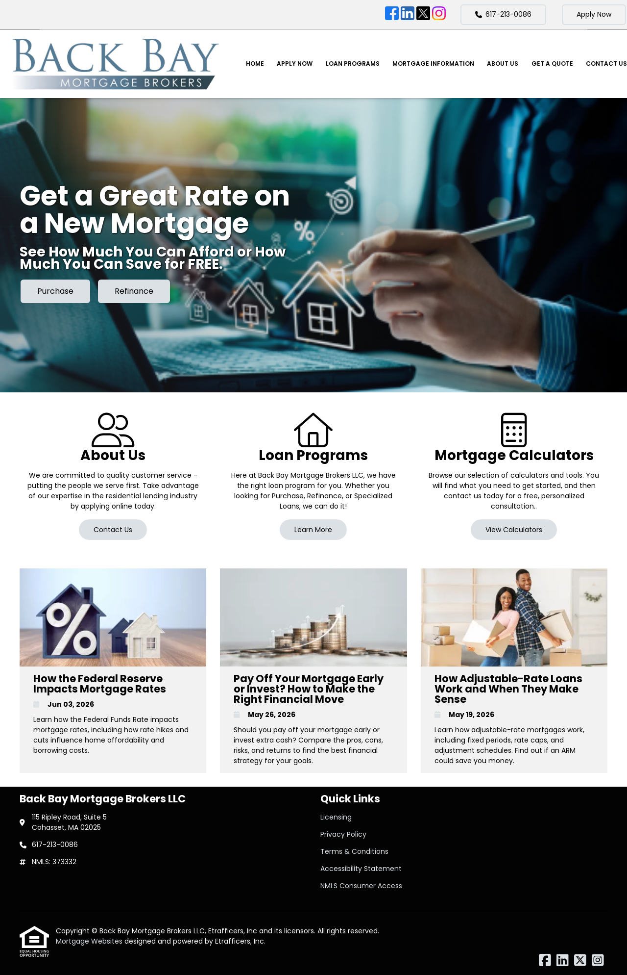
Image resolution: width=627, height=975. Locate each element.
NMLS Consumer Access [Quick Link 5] (361, 886)
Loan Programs (353, 63)
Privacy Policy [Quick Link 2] (343, 834)
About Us (502, 63)
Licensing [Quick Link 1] (336, 817)
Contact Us (606, 63)
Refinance (134, 291)
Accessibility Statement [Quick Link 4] (361, 868)
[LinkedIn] (407, 14)
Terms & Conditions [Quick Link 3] (354, 851)
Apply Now (594, 14)
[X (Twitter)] (423, 14)
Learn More (313, 530)
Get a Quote (552, 63)
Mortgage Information (433, 63)
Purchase (55, 291)
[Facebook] (392, 14)
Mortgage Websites (90, 941)
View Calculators (513, 530)
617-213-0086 (503, 14)
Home (255, 63)
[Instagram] (439, 14)
